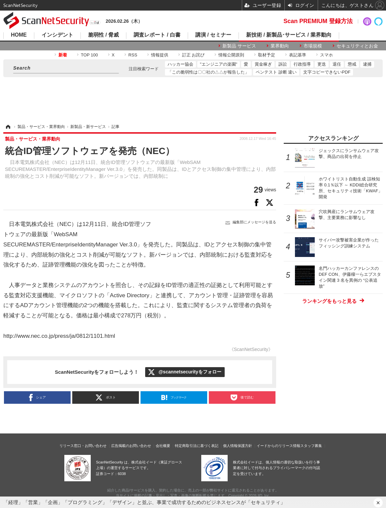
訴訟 (282, 64)
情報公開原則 (231, 54)
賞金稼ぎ (263, 64)
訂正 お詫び (193, 54)
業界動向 (280, 45)
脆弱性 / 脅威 (103, 35)
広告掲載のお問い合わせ (131, 446)
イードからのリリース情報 (278, 446)
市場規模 (313, 45)
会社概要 (163, 446)
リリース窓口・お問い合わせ (83, 446)
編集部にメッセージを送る (254, 222)
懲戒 (352, 64)
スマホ (326, 54)
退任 (337, 64)
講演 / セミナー (213, 35)
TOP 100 (89, 54)
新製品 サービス (239, 45)
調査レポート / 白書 (157, 35)
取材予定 (266, 54)
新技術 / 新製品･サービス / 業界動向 (289, 35)
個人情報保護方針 (237, 446)
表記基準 (297, 54)
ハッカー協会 (180, 64)
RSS (132, 54)
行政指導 (302, 64)
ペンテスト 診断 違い (276, 72)
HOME (19, 35)
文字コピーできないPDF (326, 72)
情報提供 (159, 54)
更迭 (321, 64)
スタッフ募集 (311, 446)
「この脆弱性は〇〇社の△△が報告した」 (208, 72)
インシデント (57, 35)
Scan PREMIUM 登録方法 (318, 21)
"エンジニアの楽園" (218, 64)
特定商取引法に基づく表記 (196, 446)
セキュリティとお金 (357, 45)
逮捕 (367, 64)
